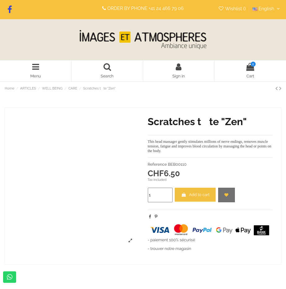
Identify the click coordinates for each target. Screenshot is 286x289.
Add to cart (195, 194)
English (267, 8)
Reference (157, 164)
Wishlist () (232, 8)
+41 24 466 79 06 (166, 8)
